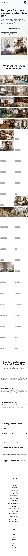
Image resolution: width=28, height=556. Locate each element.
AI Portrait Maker (14, 487)
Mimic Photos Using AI (14, 516)
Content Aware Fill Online (14, 519)
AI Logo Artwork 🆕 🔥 (14, 492)
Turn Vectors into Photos (14, 518)
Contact (14, 534)
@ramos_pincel (19, 553)
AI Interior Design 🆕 (14, 497)
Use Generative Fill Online (14, 514)
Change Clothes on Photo (14, 508)
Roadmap (14, 537)
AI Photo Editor (14, 485)
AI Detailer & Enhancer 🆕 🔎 (14, 503)
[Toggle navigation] (25, 2)
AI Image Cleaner (14, 488)
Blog (14, 529)
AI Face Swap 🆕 (14, 500)
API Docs (14, 540)
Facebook (14, 549)
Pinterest (14, 545)
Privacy (14, 532)
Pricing (14, 527)
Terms (14, 531)
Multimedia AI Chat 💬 (14, 501)
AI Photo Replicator (14, 495)
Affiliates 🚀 (14, 539)
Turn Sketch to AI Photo (14, 521)
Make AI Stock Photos (14, 523)
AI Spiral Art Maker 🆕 (14, 493)
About (14, 536)
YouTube (14, 547)
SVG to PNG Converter (14, 498)
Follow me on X (14, 550)
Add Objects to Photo (14, 511)
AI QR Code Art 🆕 (14, 490)
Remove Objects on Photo (14, 510)
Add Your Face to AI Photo (14, 513)
